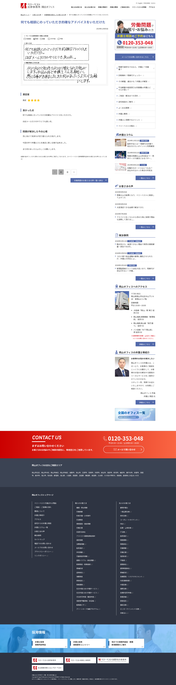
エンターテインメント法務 (129, 608)
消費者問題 (80, 543)
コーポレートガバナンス (129, 519)
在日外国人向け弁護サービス (86, 592)
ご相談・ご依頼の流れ (42, 506)
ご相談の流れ (125, 7)
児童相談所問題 (81, 555)
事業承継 (123, 596)
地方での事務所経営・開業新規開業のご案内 (122, 642)
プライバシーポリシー (42, 551)
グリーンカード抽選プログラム (87, 608)
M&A (122, 523)
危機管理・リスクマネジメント (131, 576)
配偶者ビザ (80, 604)
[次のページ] (74, 172)
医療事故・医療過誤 (83, 564)
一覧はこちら (144, 178)
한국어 (153, 3)
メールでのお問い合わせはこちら (135, 57)
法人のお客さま (90, 7)
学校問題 (79, 551)
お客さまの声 (39, 530)
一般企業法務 (125, 511)
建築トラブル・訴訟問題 (85, 559)
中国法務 (123, 584)
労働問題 (79, 511)
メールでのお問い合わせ (43, 547)
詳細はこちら (144, 344)
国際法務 (123, 588)
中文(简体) (147, 3)
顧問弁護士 (124, 507)
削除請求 (79, 547)
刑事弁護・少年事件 (83, 515)
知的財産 (123, 555)
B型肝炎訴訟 (80, 531)
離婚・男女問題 (81, 507)
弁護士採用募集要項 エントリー (81, 642)
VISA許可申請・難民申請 (85, 596)
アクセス (152, 7)
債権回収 (79, 568)
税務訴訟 (123, 543)
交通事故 (79, 519)
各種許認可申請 (125, 592)
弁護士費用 (114, 7)
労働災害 (79, 527)
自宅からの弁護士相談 (42, 522)
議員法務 (123, 604)
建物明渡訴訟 (125, 568)
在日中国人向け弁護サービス (86, 588)
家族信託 (79, 580)
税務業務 (79, 584)
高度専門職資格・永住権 (85, 600)
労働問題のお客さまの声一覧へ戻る (88, 180)
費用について (39, 510)
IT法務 (122, 531)
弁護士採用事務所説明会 (40, 642)
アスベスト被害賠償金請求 (85, 535)
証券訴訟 (79, 572)
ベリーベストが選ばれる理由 (45, 502)
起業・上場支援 (125, 527)
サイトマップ (39, 539)
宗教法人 (123, 612)
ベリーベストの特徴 (139, 7)
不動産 (122, 559)
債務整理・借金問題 (83, 523)
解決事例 (37, 534)
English (140, 3)
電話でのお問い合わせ (42, 543)
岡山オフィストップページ (42, 494)
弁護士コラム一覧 (41, 526)
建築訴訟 (123, 564)
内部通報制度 (125, 580)
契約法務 (123, 515)
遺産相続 (79, 539)
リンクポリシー (40, 555)
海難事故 (79, 576)
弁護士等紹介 (102, 7)
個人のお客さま (76, 7)
